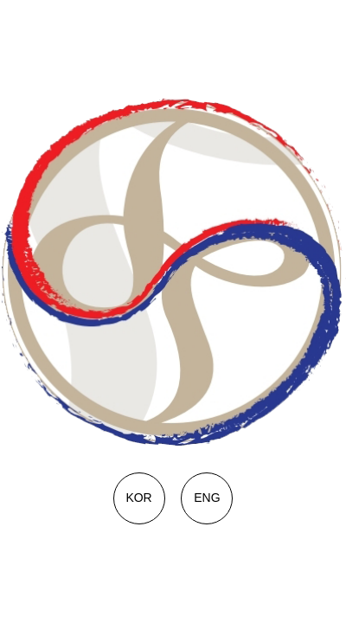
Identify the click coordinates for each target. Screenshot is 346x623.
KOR (138, 497)
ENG (207, 497)
